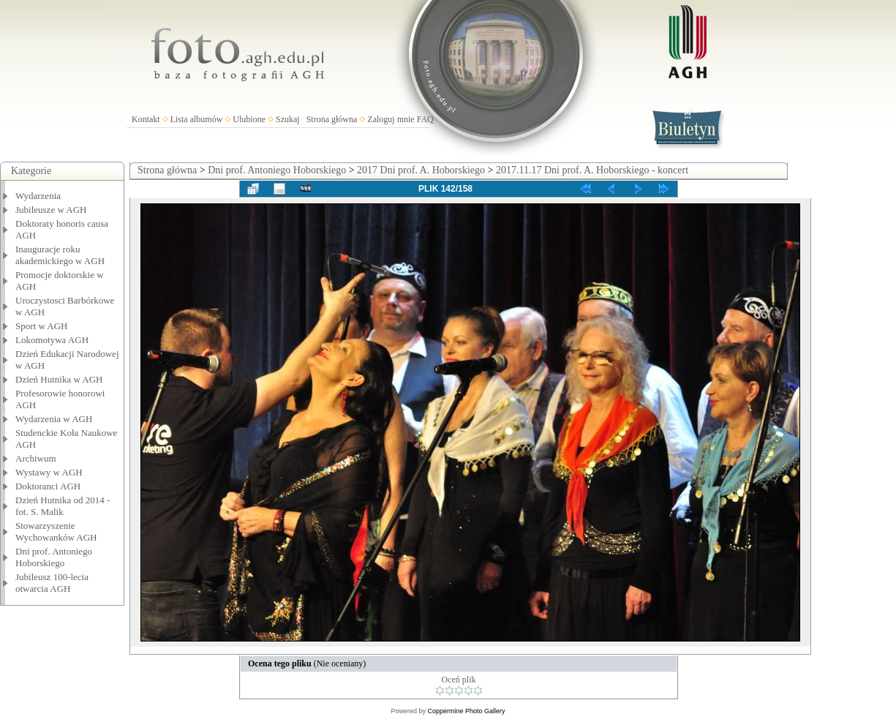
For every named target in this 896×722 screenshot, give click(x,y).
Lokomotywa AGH (52, 339)
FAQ (425, 119)
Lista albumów (196, 119)
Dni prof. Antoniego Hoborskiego (53, 557)
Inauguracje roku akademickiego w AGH (60, 255)
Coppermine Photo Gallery (466, 711)
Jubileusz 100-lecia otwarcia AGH (52, 582)
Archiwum (35, 458)
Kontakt (146, 119)
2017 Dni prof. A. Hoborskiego (421, 170)
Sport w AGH (41, 325)
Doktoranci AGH (47, 486)
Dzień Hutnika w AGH (59, 379)
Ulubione (249, 119)
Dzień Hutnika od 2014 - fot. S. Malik (62, 506)
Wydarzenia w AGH (53, 418)
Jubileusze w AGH (51, 209)
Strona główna (332, 119)
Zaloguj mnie (390, 119)
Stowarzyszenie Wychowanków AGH (56, 531)
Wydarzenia (38, 195)
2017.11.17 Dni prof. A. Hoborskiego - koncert (592, 170)
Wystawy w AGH (49, 472)
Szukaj (288, 119)
